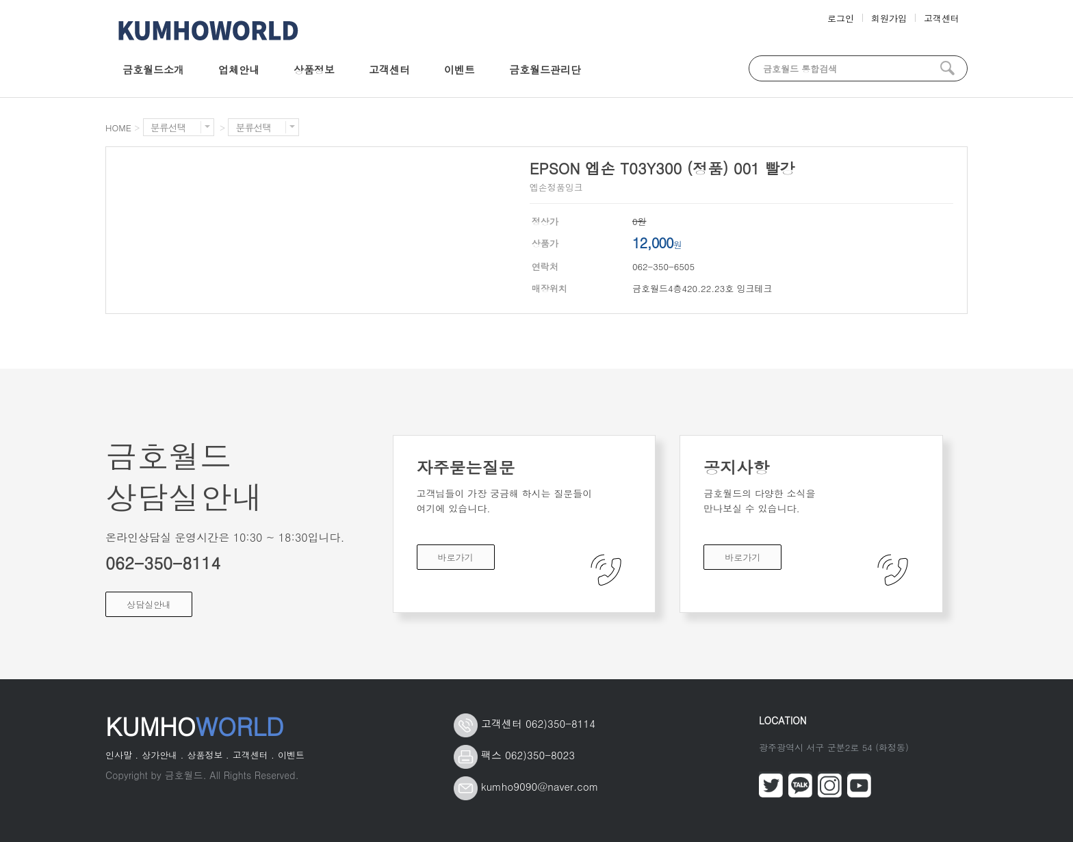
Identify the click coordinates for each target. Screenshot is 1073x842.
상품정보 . (208, 754)
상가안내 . (162, 754)
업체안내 (238, 69)
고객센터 (941, 18)
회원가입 (889, 18)
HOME (118, 127)
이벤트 (459, 69)
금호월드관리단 (545, 69)
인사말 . (121, 754)
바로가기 (456, 557)
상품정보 (314, 69)
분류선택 (180, 127)
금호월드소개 (153, 69)
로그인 (840, 18)
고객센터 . (253, 754)
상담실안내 (149, 604)
